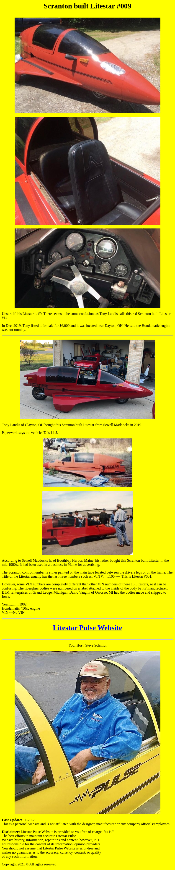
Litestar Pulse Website (87, 628)
